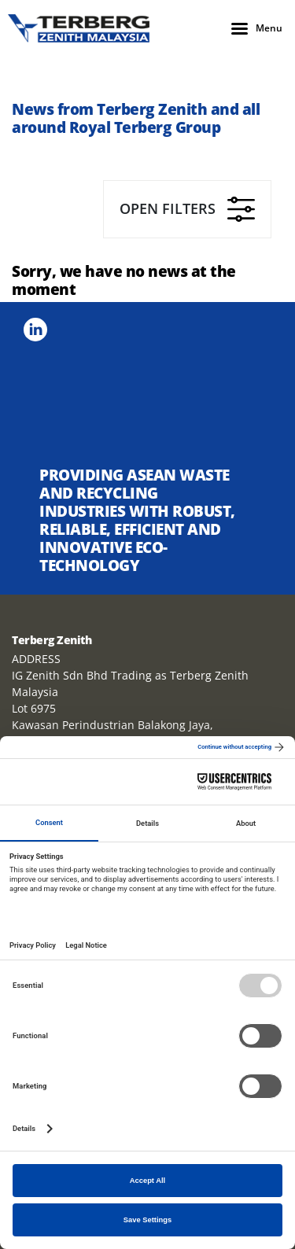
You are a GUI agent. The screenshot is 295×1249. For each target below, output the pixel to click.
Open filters (187, 209)
